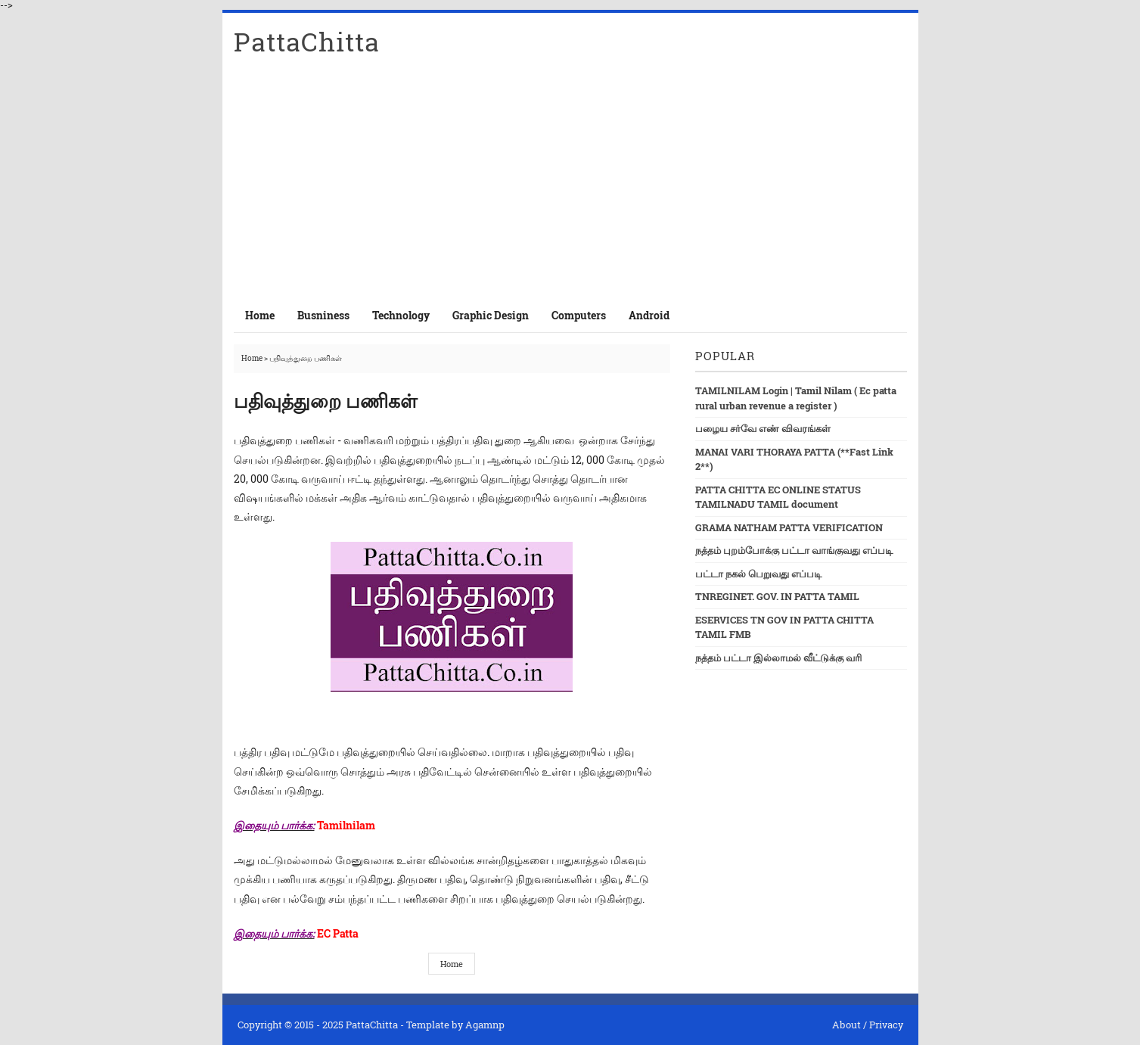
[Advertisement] (570, 185)
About (846, 1024)
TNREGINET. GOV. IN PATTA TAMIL (777, 596)
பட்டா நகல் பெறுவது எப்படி (758, 573)
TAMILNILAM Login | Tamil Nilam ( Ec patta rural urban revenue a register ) (795, 398)
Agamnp (485, 1024)
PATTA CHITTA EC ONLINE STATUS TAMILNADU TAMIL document (778, 497)
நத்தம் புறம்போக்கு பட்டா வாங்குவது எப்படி (794, 550)
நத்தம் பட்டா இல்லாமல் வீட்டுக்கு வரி (778, 657)
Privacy (886, 1024)
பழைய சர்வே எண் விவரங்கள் (763, 428)
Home (260, 315)
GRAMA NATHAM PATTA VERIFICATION (789, 527)
